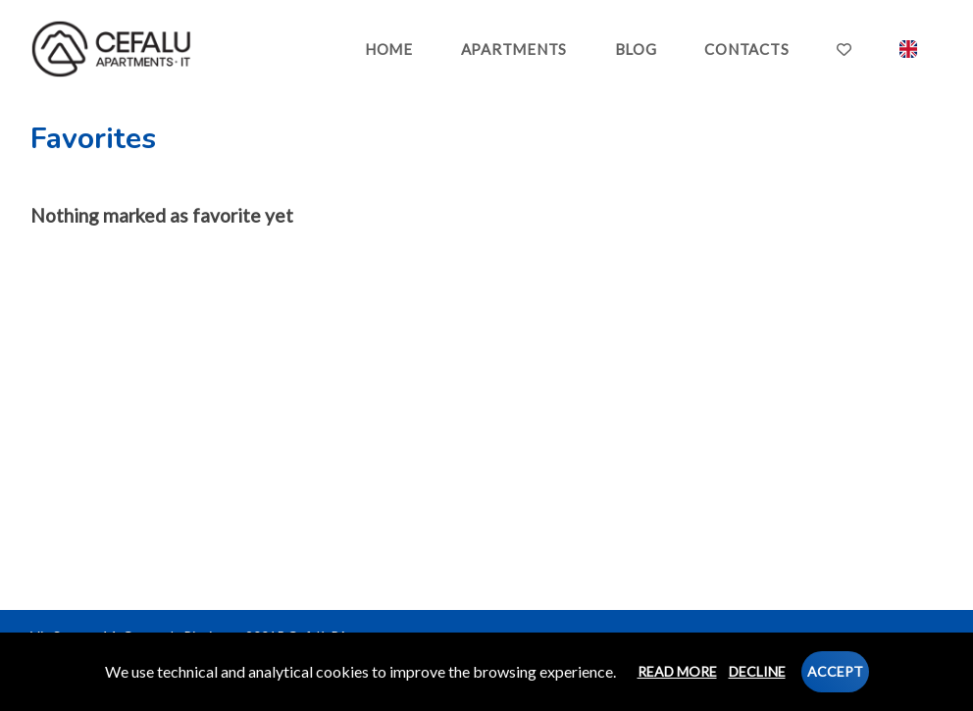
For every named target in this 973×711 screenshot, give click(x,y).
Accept (835, 671)
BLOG (636, 49)
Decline (757, 671)
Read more (677, 671)
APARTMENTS (514, 49)
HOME (389, 49)
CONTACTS (746, 49)
